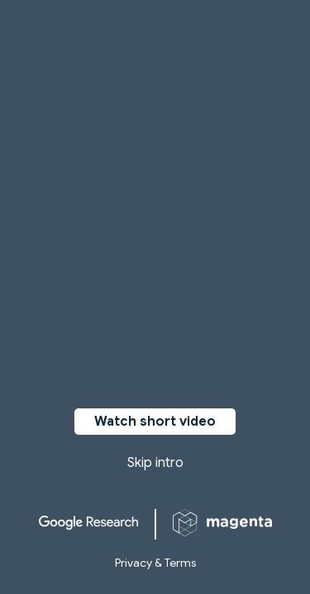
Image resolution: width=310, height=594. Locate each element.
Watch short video (155, 421)
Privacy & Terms (155, 562)
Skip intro (155, 463)
